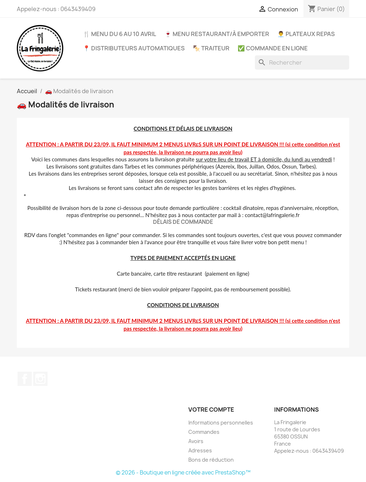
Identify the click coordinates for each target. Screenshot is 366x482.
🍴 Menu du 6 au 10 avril (119, 34)
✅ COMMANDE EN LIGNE (273, 48)
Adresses (200, 450)
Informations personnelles (220, 422)
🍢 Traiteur (211, 48)
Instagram (40, 379)
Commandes (203, 431)
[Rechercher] (302, 62)
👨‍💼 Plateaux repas (306, 34)
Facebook (25, 379)
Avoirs (195, 441)
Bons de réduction (211, 459)
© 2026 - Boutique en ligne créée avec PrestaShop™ (183, 472)
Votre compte (211, 409)
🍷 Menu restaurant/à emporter (216, 34)
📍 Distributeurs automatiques (134, 48)
